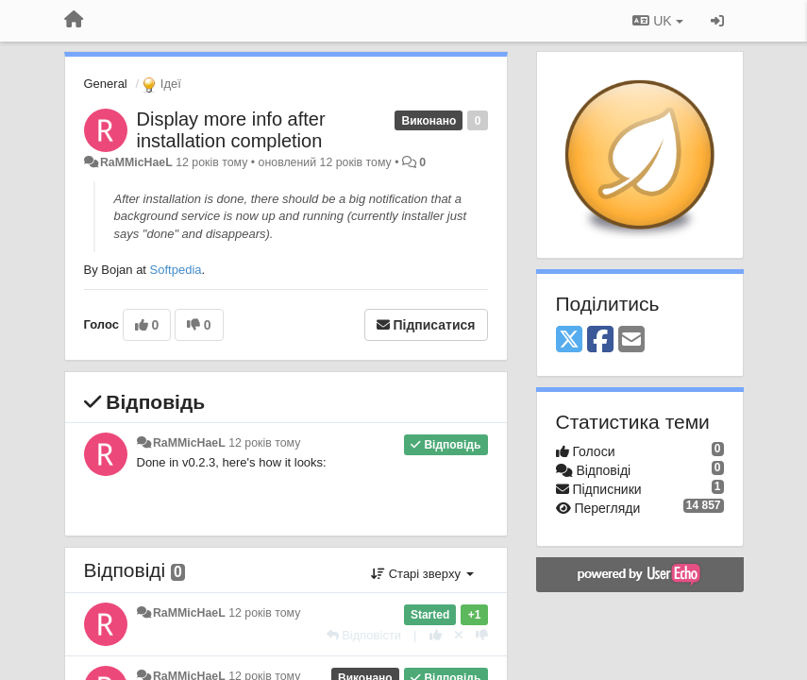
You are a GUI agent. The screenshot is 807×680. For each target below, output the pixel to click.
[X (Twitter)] (569, 340)
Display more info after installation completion (231, 130)
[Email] (631, 340)
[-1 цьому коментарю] (482, 635)
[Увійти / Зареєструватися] (717, 21)
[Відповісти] (364, 635)
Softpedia (176, 270)
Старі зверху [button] (422, 574)
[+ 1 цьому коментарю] (435, 635)
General (105, 83)
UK (657, 20)
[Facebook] (600, 340)
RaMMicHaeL (136, 162)
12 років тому (264, 443)
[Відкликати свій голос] (458, 635)
